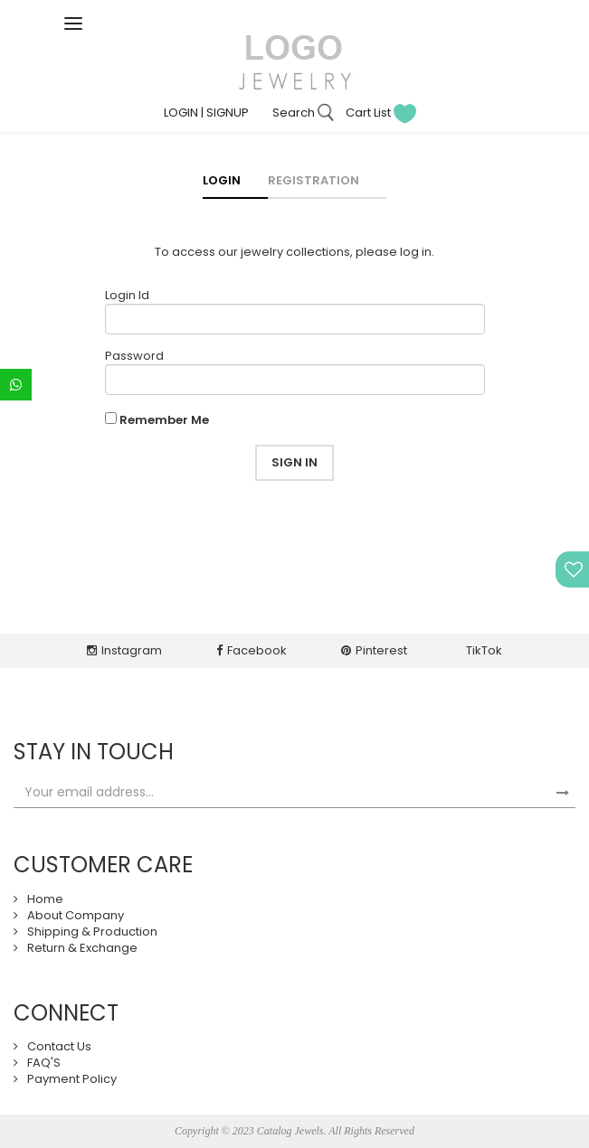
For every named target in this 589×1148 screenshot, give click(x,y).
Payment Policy (72, 1078)
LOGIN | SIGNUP (206, 112)
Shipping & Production (92, 931)
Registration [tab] (313, 180)
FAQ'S (44, 1062)
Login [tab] (222, 180)
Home (45, 899)
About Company (75, 915)
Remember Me (164, 420)
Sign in (294, 462)
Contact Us (59, 1046)
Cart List (381, 112)
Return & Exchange (82, 947)
